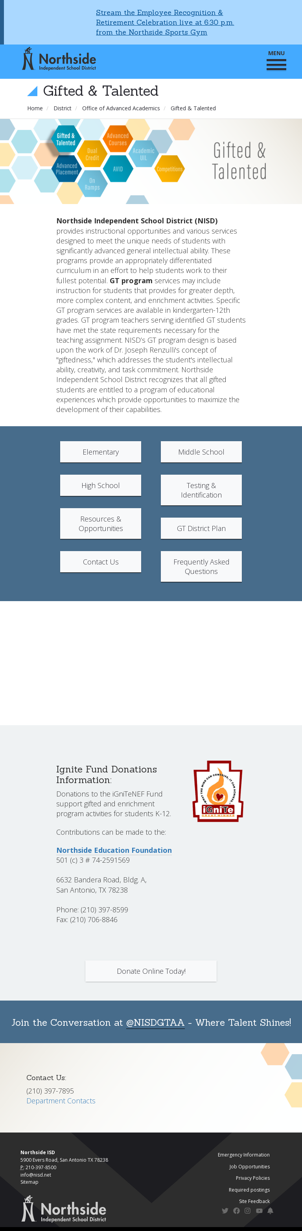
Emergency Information (244, 1154)
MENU (276, 59)
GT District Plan (201, 528)
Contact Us (101, 561)
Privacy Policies (253, 1178)
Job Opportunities (250, 1166)
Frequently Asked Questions (201, 566)
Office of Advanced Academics (121, 108)
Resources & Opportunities (101, 523)
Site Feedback (254, 1201)
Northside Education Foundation (114, 850)
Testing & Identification (201, 490)
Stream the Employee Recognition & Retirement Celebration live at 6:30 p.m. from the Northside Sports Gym (165, 22)
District (62, 108)
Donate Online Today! (151, 971)
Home (35, 108)
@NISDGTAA (155, 1022)
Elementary (101, 452)
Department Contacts (61, 1100)
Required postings (249, 1189)
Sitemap (29, 1182)
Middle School (201, 452)
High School (100, 485)
